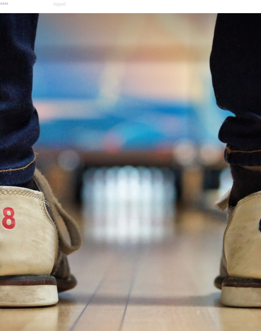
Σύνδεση (239, 4)
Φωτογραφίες (183, 4)
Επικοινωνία (213, 4)
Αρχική (59, 4)
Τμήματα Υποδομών (114, 4)
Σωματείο (80, 4)
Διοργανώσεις (152, 4)
